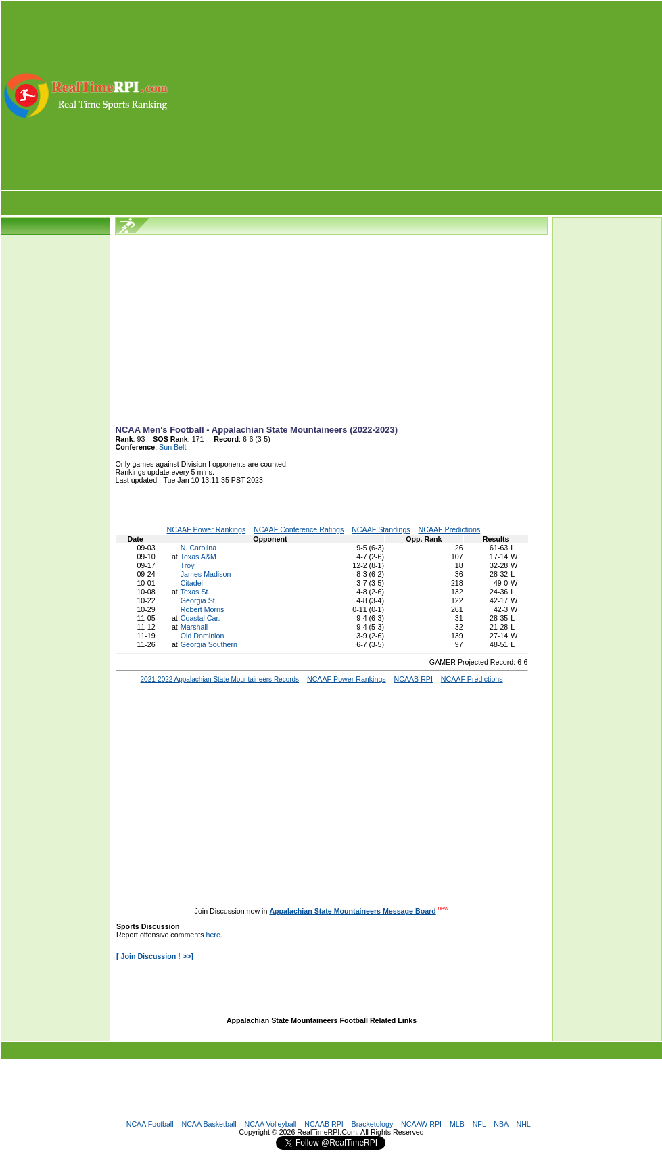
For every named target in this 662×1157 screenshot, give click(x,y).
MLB (457, 1124)
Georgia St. (199, 600)
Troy (188, 565)
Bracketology (373, 1124)
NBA (501, 1124)
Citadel (192, 583)
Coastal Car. (200, 618)
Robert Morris (202, 609)
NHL (523, 1124)
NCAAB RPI (323, 1124)
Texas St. (195, 592)
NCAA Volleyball (270, 1124)
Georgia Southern (209, 644)
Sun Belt (172, 447)
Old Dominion (202, 636)
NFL (479, 1124)
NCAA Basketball (208, 1124)
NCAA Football (150, 1124)
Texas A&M (198, 556)
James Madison (206, 574)
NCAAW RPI (421, 1124)
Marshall (194, 627)
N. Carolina (198, 548)
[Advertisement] (416, 95)
